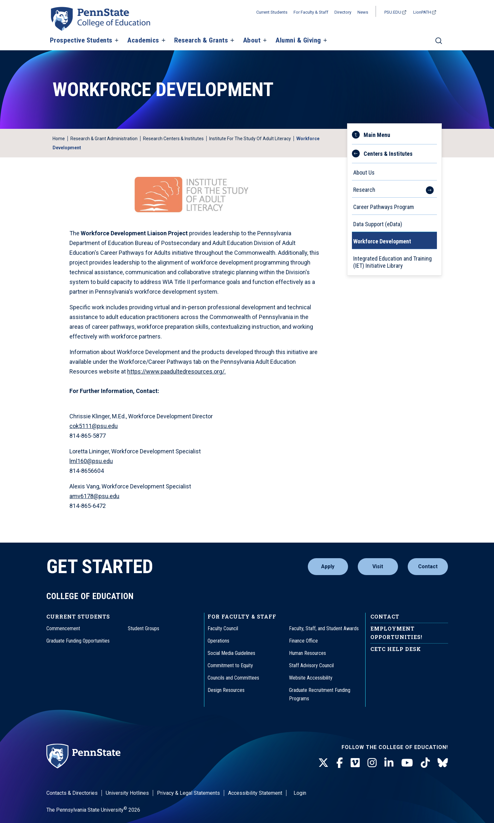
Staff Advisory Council (311, 665)
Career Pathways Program (383, 206)
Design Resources (226, 690)
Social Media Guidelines (231, 653)
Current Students (271, 12)
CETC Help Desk (395, 648)
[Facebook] (339, 763)
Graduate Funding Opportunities (78, 641)
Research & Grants (201, 40)
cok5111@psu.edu (93, 426)
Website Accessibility (310, 678)
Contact (428, 566)
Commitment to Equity (230, 665)
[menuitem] (394, 168)
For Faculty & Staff (311, 12)
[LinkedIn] (388, 763)
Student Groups (143, 628)
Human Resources (307, 653)
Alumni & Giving (298, 40)
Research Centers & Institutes (173, 138)
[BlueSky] (443, 763)
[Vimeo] (355, 763)
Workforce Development (382, 241)
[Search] (438, 43)
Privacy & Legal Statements (188, 793)
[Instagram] (372, 763)
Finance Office (303, 641)
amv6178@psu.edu (94, 496)
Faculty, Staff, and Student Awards (324, 628)
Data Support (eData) (377, 224)
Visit (377, 566)
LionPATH (422, 12)
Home (59, 138)
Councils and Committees (233, 678)
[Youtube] (407, 763)
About (252, 40)
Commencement (63, 628)
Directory (342, 12)
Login (300, 793)
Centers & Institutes (388, 153)
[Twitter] (323, 763)
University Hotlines (127, 793)
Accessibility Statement (255, 793)
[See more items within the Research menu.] (426, 188)
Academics (143, 40)
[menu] (394, 199)
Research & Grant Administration (104, 138)
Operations (218, 641)
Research (364, 189)
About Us (364, 172)
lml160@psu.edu (91, 461)
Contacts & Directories (72, 793)
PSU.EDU (392, 12)
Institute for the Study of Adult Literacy (250, 138)
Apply (327, 566)
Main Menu (377, 134)
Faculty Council (223, 628)
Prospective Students (81, 40)
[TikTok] (425, 763)
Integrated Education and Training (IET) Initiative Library (392, 262)
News (362, 12)
